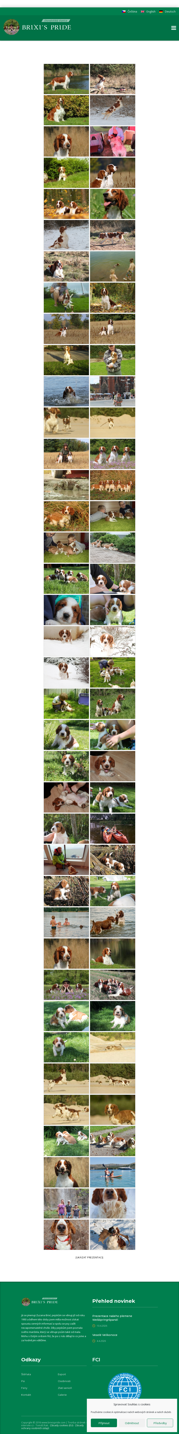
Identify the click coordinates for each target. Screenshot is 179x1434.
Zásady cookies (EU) (62, 1425)
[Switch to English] (148, 11)
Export (62, 1374)
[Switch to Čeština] (129, 11)
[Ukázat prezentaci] (89, 1257)
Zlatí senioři (65, 1387)
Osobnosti (64, 1381)
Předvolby (160, 1423)
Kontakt (26, 1394)
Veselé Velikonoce (104, 1335)
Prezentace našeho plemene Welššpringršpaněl (112, 1318)
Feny (24, 1387)
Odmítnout (132, 1423)
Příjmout (104, 1423)
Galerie (62, 1394)
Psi (23, 1381)
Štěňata (26, 1374)
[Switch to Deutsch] (167, 11)
